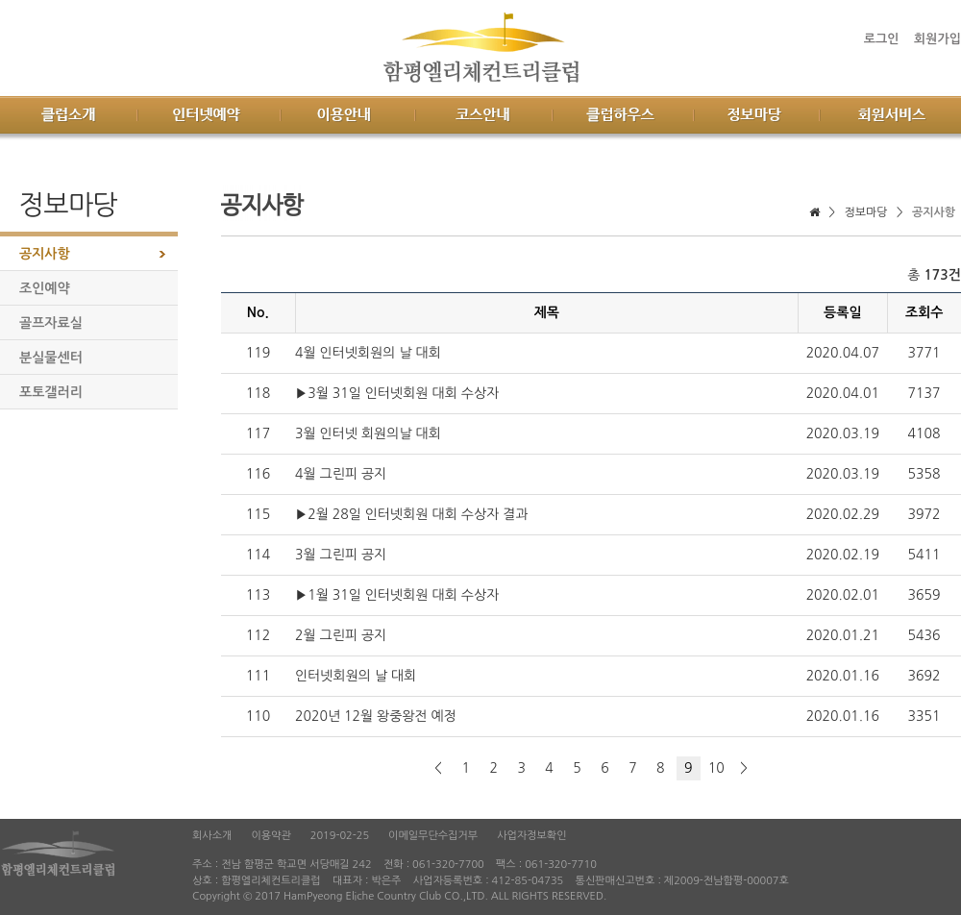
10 (716, 768)
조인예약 (44, 288)
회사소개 (212, 835)
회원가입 (937, 39)
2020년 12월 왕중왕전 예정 (375, 716)
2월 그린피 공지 (340, 635)
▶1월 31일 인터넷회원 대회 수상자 (397, 595)
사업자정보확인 (531, 835)
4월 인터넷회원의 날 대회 (368, 352)
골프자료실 (51, 323)
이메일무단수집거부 (433, 835)
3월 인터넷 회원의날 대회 (368, 433)
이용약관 (270, 835)
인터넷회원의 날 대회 (355, 675)
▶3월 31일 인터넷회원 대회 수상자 (397, 393)
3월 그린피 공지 (340, 554)
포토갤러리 (51, 392)
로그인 (881, 39)
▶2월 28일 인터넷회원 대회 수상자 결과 (411, 514)
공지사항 (44, 253)
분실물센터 (51, 357)
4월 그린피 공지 (340, 474)
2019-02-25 (339, 835)
